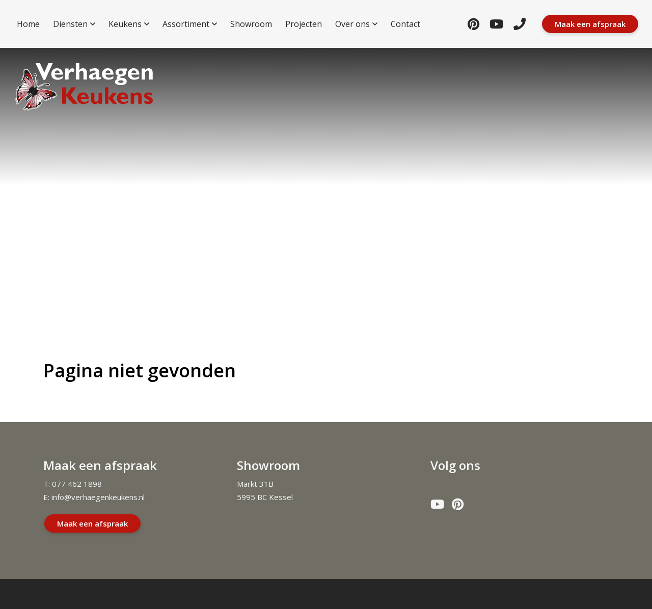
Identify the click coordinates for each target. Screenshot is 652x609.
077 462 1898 (77, 484)
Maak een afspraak (92, 523)
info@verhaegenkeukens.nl (98, 497)
